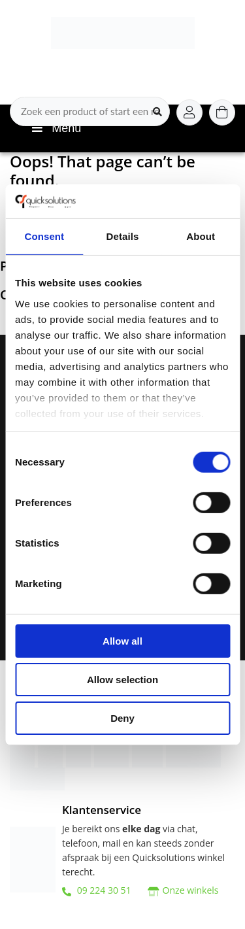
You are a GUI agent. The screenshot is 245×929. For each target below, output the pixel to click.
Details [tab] (122, 236)
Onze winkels (191, 890)
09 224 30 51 (96, 890)
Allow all (122, 641)
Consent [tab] (44, 236)
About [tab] (200, 236)
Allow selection (122, 679)
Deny (122, 717)
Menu (55, 128)
